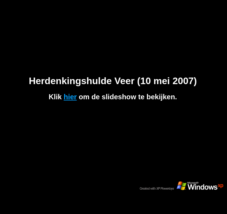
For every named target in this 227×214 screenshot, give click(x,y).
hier (70, 97)
